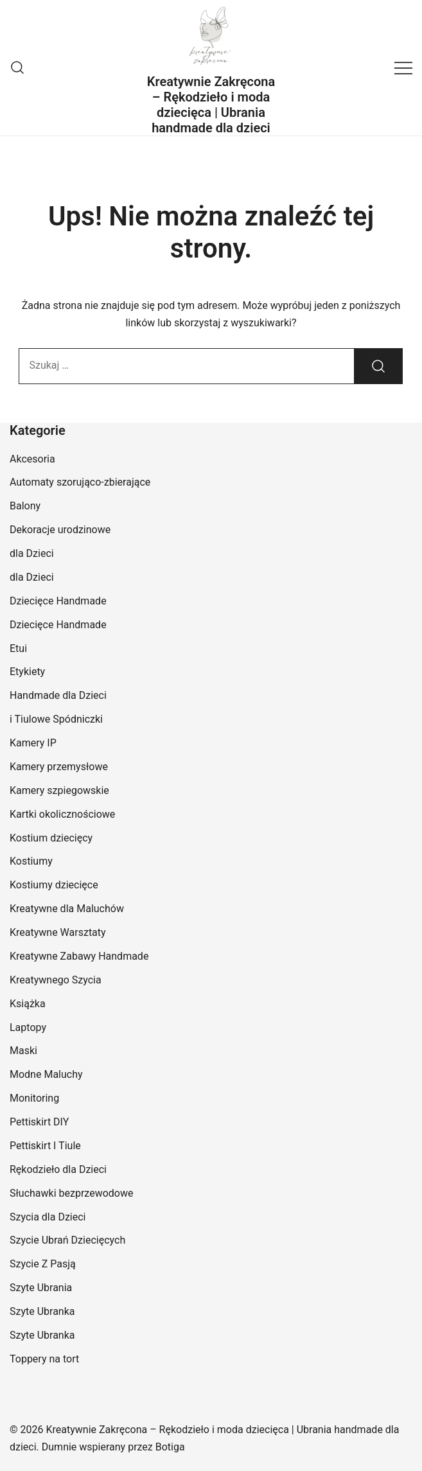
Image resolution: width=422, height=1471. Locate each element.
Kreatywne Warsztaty (58, 932)
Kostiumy (31, 861)
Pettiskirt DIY (39, 1122)
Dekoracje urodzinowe (60, 530)
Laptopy (28, 1027)
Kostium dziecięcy (51, 838)
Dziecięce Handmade (58, 601)
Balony (25, 506)
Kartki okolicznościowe (62, 814)
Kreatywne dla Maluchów (67, 909)
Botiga (170, 1447)
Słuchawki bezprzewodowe (71, 1193)
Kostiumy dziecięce (54, 885)
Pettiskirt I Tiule (45, 1146)
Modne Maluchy (46, 1074)
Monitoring (34, 1098)
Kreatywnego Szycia (55, 980)
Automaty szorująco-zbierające (80, 482)
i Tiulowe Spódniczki (56, 719)
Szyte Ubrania (41, 1288)
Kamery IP (33, 743)
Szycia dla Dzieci (48, 1217)
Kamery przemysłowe (59, 767)
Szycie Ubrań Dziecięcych (67, 1240)
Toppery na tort (44, 1359)
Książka (28, 1004)
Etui (18, 648)
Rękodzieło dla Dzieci (58, 1169)
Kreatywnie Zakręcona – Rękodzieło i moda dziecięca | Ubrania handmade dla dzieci (211, 105)
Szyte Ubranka (42, 1311)
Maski (23, 1050)
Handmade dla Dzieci (58, 695)
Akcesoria (32, 459)
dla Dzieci (32, 553)
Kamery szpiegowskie (59, 790)
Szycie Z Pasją (43, 1264)
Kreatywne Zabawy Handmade (79, 956)
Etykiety (27, 671)
